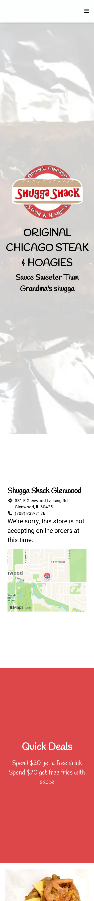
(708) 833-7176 (30, 513)
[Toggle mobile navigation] (86, 11)
